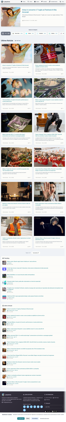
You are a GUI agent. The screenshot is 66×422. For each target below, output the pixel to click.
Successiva (36, 252)
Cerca (29, 1)
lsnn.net (47, 411)
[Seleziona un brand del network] (54, 407)
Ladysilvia (6, 394)
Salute (36, 1)
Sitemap (47, 399)
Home (23, 1)
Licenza (40, 416)
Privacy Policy (27, 416)
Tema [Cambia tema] (62, 1)
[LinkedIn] (38, 406)
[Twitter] (31, 406)
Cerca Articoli (48, 397)
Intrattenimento (53, 1)
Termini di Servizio (34, 416)
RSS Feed (17, 40)
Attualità (44, 1)
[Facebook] (24, 406)
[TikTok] (34, 406)
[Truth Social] (24, 410)
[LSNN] (41, 406)
